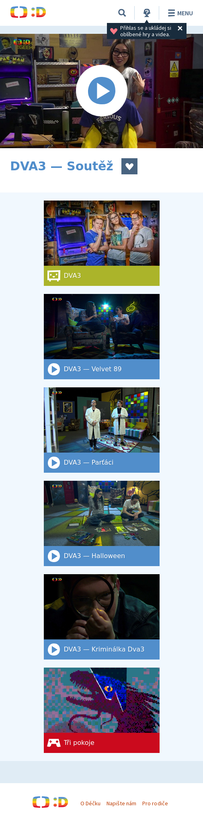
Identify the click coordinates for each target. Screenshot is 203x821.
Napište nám (121, 803)
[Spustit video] (101, 91)
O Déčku (90, 803)
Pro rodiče (155, 803)
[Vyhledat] (122, 13)
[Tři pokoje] (102, 710)
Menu (179, 13)
